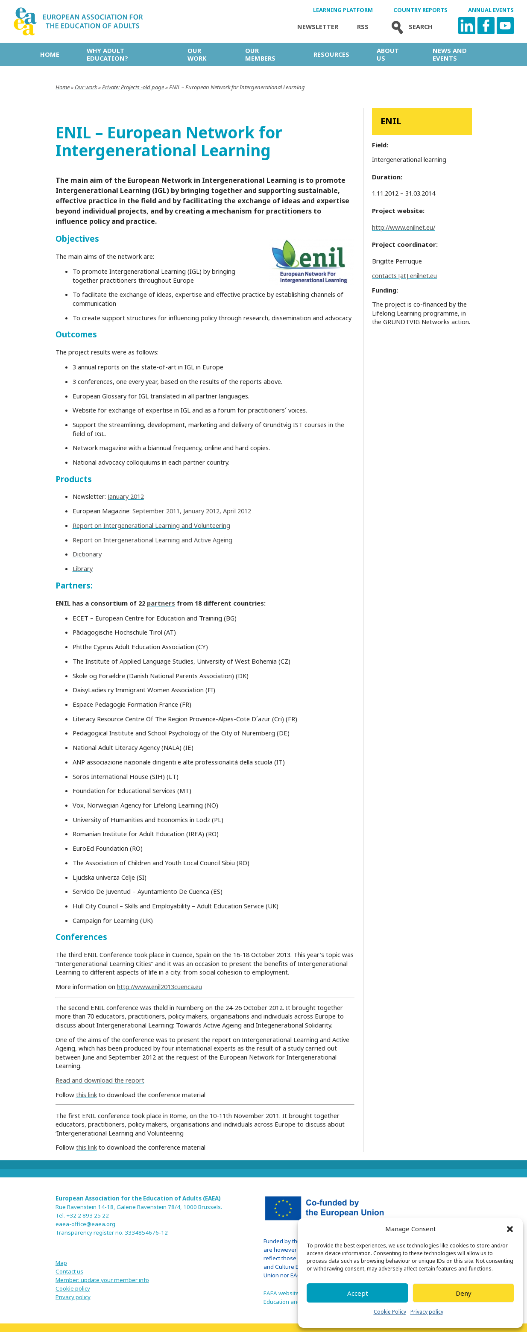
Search (410, 27)
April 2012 (237, 510)
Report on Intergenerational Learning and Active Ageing (152, 540)
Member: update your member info (102, 1280)
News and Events (450, 54)
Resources (331, 54)
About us (388, 54)
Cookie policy (73, 1288)
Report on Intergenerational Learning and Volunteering (151, 525)
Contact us (69, 1271)
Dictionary (87, 554)
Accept (357, 1293)
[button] (510, 1229)
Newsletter (317, 27)
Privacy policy (426, 1311)
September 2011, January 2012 (176, 510)
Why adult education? (107, 54)
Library (83, 568)
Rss (363, 27)
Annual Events (491, 10)
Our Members (260, 54)
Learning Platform (343, 10)
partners (161, 603)
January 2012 (126, 496)
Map (61, 1263)
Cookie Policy (390, 1311)
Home (49, 54)
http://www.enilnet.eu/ (403, 227)
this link (86, 1094)
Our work (196, 54)
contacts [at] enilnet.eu (404, 275)
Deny (463, 1293)
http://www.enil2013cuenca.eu (159, 986)
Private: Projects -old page (133, 87)
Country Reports (420, 10)
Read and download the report (100, 1080)
